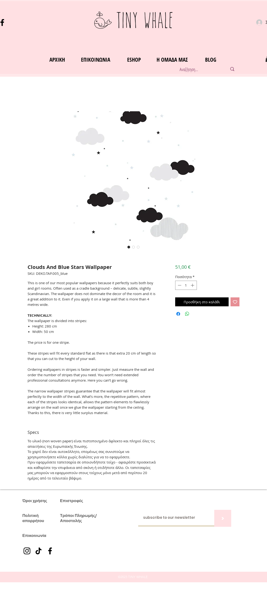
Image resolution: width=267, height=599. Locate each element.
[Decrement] (179, 285)
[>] (222, 518)
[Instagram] (27, 550)
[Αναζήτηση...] (198, 69)
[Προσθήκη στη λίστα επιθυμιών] (235, 302)
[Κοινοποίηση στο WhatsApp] (187, 314)
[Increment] (193, 285)
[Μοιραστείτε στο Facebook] (178, 314)
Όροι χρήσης (34, 500)
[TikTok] (38, 550)
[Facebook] (50, 550)
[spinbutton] (186, 285)
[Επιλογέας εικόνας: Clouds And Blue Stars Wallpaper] (128, 247)
